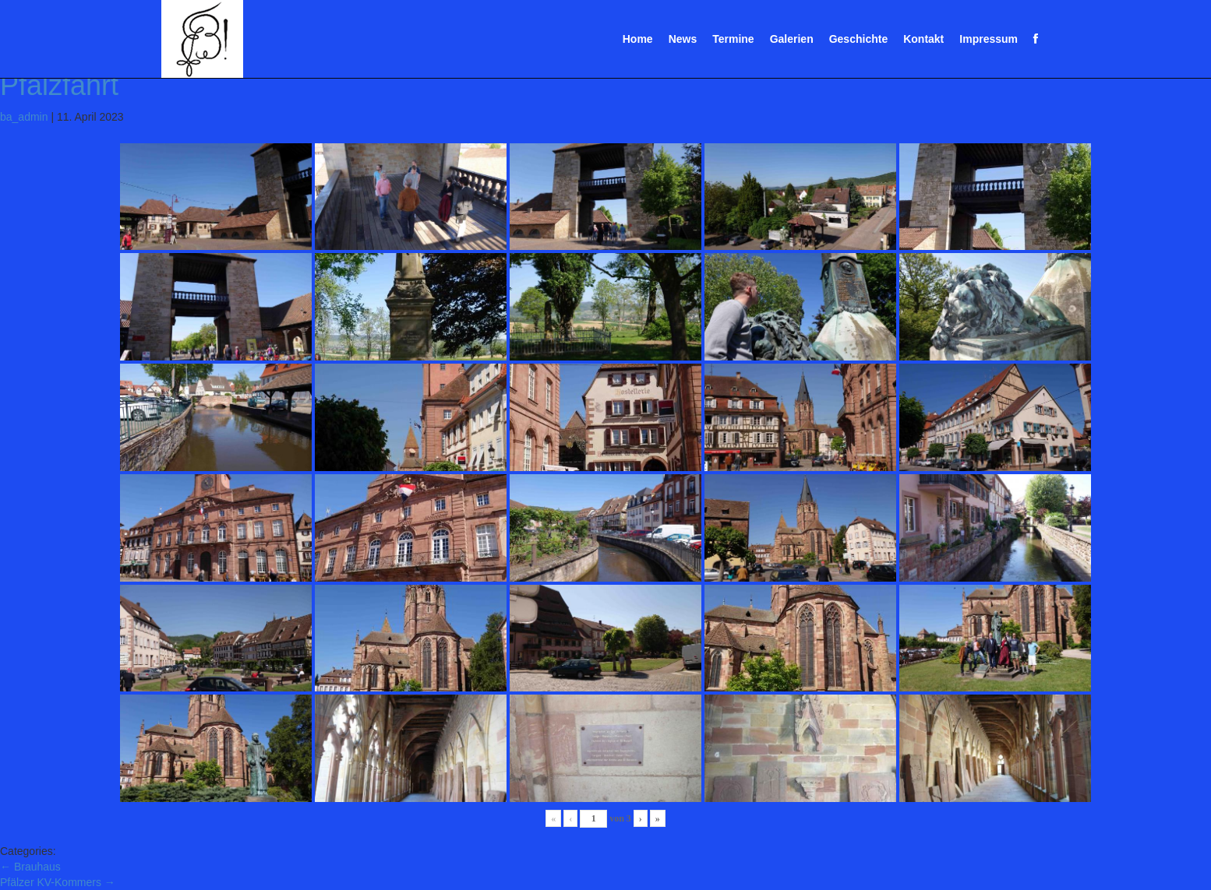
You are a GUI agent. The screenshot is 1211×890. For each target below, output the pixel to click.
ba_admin (24, 117)
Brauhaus (30, 866)
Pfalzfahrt (59, 85)
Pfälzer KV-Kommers (57, 882)
